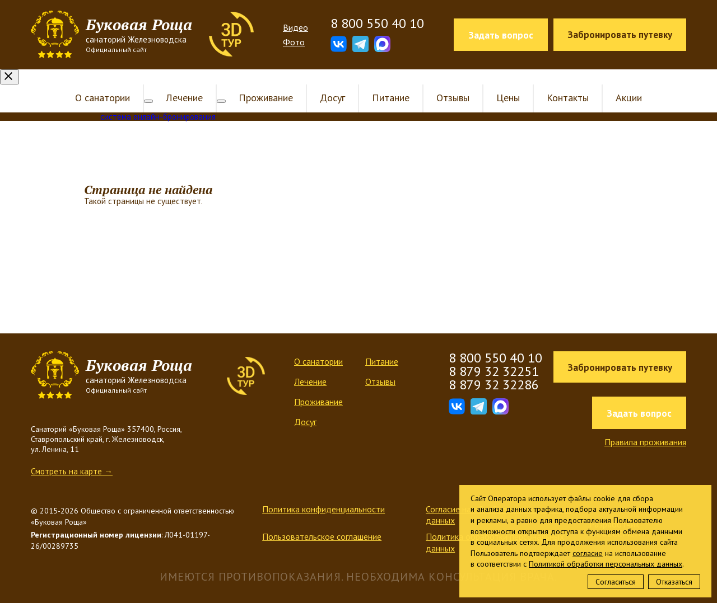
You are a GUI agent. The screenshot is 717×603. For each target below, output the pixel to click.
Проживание (257, 82)
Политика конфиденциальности (323, 494)
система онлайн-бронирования (158, 101)
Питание (382, 82)
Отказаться (674, 582)
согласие (587, 553)
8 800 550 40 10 (377, 23)
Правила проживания (645, 426)
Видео (295, 27)
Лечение (184, 82)
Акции (620, 82)
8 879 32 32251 (494, 356)
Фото (294, 41)
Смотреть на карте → (72, 456)
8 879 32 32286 (494, 369)
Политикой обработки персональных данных (605, 564)
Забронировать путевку (619, 35)
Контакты (559, 82)
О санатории (111, 82)
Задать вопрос (500, 35)
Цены (499, 82)
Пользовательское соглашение (321, 521)
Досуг (323, 82)
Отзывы (443, 82)
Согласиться (615, 582)
